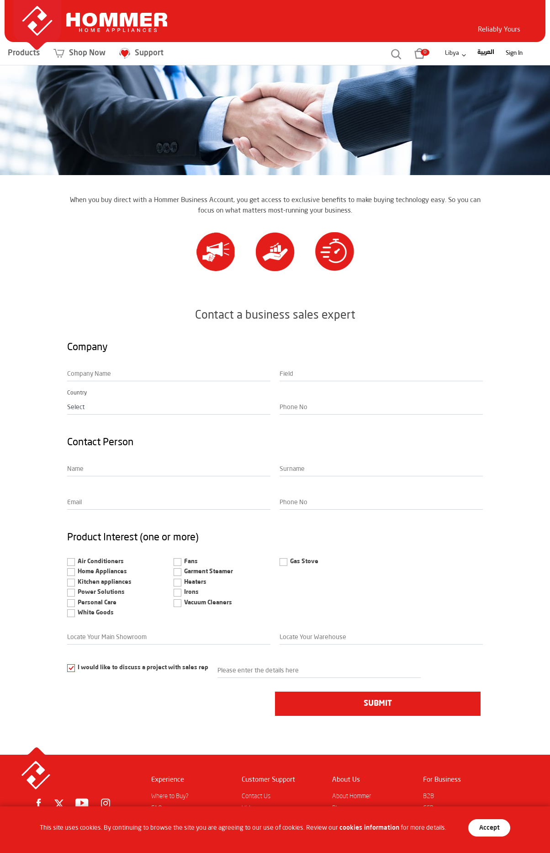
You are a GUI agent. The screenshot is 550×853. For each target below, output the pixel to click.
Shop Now (141, 53)
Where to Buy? (170, 796)
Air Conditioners (101, 562)
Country (77, 393)
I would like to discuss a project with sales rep (143, 668)
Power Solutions (101, 592)
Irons (191, 592)
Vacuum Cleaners (208, 603)
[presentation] (136, 702)
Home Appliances (102, 572)
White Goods (96, 613)
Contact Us (256, 796)
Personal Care (97, 603)
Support (202, 53)
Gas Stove (304, 562)
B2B (428, 796)
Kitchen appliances (105, 582)
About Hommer (351, 796)
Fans (191, 562)
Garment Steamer (208, 572)
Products (85, 53)
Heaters (195, 582)
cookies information (369, 828)
